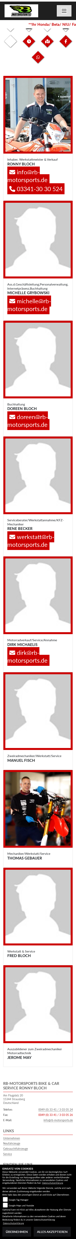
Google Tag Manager (18, 1199)
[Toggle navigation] (64, 11)
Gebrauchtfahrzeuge (15, 1148)
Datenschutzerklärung (52, 1183)
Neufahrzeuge (11, 1143)
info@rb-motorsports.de (58, 1120)
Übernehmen (17, 1231)
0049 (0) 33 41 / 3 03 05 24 (55, 1109)
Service (7, 1154)
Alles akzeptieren (52, 1231)
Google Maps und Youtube (21, 1205)
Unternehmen (11, 1138)
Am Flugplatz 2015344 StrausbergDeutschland (14, 1099)
